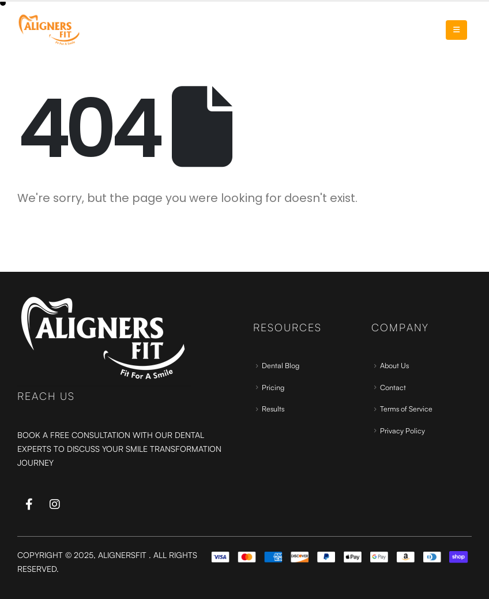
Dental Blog (280, 365)
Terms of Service (406, 408)
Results (273, 408)
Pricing (273, 387)
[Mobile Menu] (456, 30)
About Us (394, 365)
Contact (393, 387)
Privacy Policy (402, 430)
